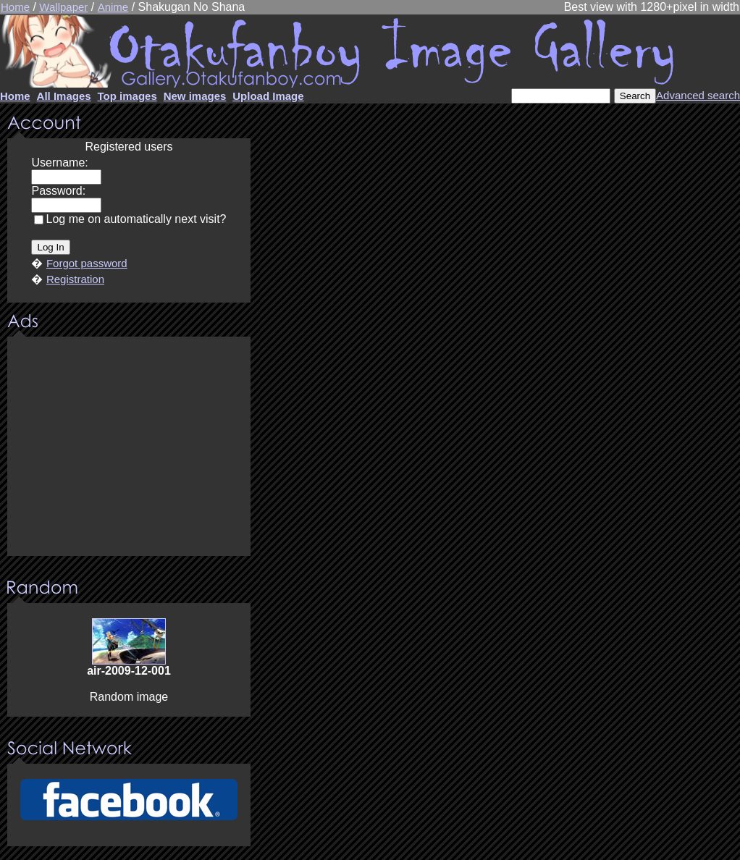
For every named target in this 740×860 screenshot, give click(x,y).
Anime (113, 7)
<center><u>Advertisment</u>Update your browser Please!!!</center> (129, 447)
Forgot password (86, 263)
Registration (75, 279)
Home (15, 7)
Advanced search (698, 95)
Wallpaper (63, 7)
